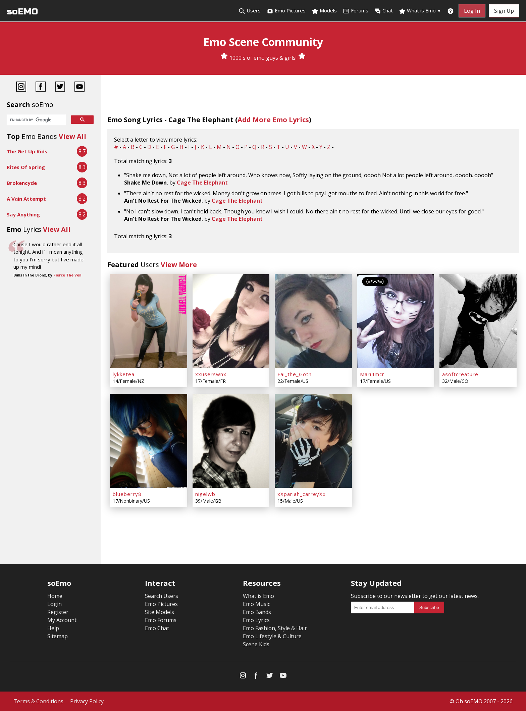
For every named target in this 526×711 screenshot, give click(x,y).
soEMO (22, 11)
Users (250, 10)
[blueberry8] (148, 441)
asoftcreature (460, 374)
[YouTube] (79, 87)
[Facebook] (41, 87)
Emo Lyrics (256, 620)
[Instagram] (21, 87)
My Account (61, 620)
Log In (472, 10)
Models (324, 10)
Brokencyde (22, 183)
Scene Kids (256, 644)
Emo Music (256, 604)
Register (57, 612)
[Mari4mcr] (395, 321)
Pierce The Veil (67, 275)
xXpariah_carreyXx (301, 494)
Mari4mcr (372, 374)
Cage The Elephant (202, 182)
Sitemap (57, 636)
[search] (35, 120)
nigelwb (205, 494)
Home (54, 596)
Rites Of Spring (26, 167)
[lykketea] (148, 321)
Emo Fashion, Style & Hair (275, 628)
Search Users (161, 596)
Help (53, 628)
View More (179, 264)
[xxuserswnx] (231, 321)
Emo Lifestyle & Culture (272, 636)
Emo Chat (157, 628)
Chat (383, 10)
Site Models (159, 612)
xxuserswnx (210, 374)
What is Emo (420, 10)
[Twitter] (60, 87)
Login (54, 604)
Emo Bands (257, 612)
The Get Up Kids (27, 151)
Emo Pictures (286, 10)
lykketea (124, 374)
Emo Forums (160, 620)
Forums (355, 10)
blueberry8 (127, 494)
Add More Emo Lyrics (273, 119)
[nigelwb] (231, 441)
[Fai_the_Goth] (313, 321)
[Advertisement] (50, 335)
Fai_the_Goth (294, 374)
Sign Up (504, 10)
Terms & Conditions (38, 701)
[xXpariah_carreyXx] (313, 441)
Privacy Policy (87, 701)
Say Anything (23, 214)
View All (72, 136)
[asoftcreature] (478, 321)
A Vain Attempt (26, 198)
